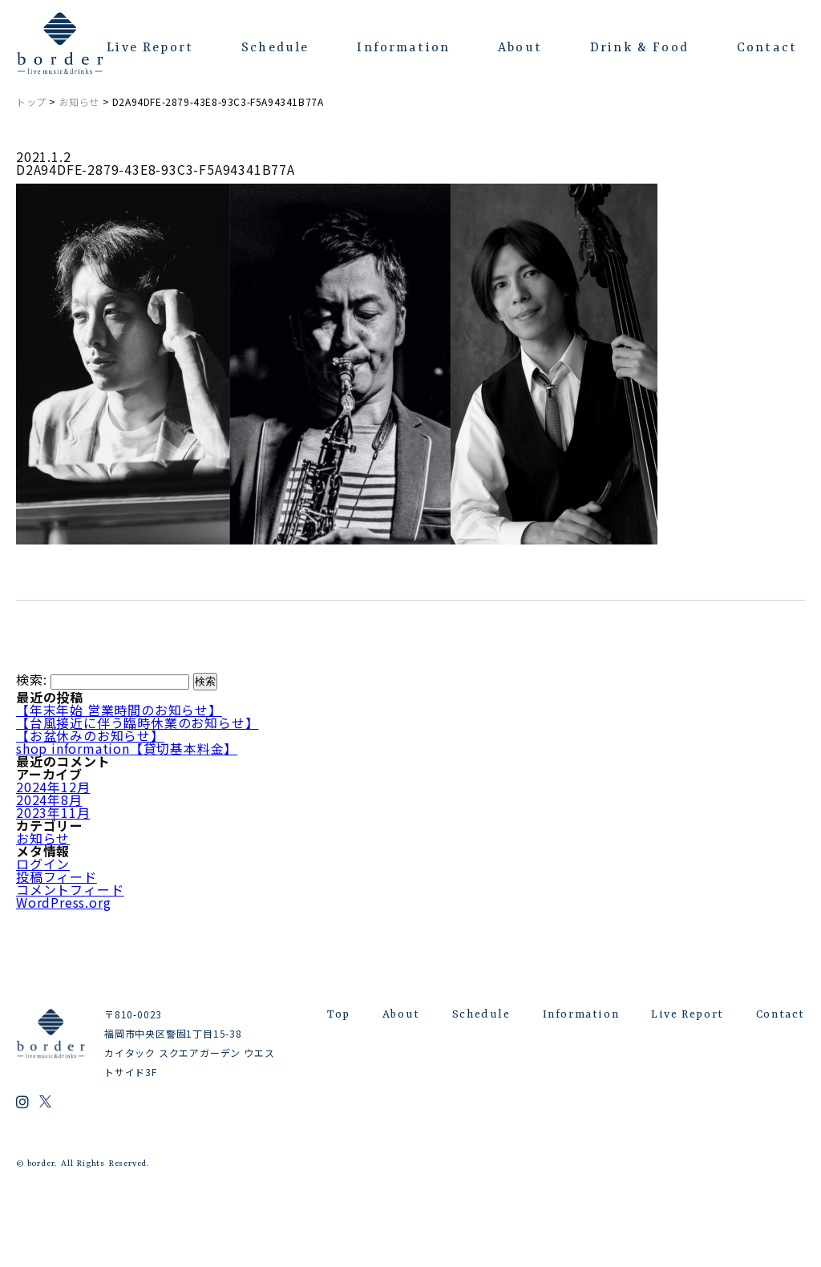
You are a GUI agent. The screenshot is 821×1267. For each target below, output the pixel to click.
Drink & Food (639, 48)
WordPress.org (63, 902)
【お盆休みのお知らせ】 (90, 735)
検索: (31, 679)
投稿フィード (56, 876)
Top (338, 1014)
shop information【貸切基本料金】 (126, 748)
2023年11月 (53, 812)
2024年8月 (49, 799)
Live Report (150, 48)
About (520, 48)
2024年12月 (53, 786)
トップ (31, 101)
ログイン (43, 863)
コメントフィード (69, 889)
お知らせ (79, 101)
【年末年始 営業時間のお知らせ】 (119, 709)
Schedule (275, 48)
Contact (767, 48)
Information (403, 48)
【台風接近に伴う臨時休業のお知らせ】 (137, 722)
